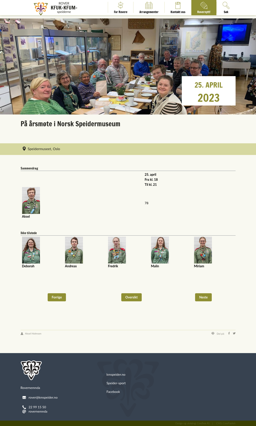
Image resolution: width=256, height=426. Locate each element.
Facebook (113, 392)
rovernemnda (38, 411)
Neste (203, 297)
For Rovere (120, 7)
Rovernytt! (203, 7)
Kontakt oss (178, 7)
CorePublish (229, 423)
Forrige (57, 297)
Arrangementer (149, 7)
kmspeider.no (116, 374)
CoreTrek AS (203, 423)
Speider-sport (116, 383)
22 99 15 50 (37, 407)
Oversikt (131, 297)
